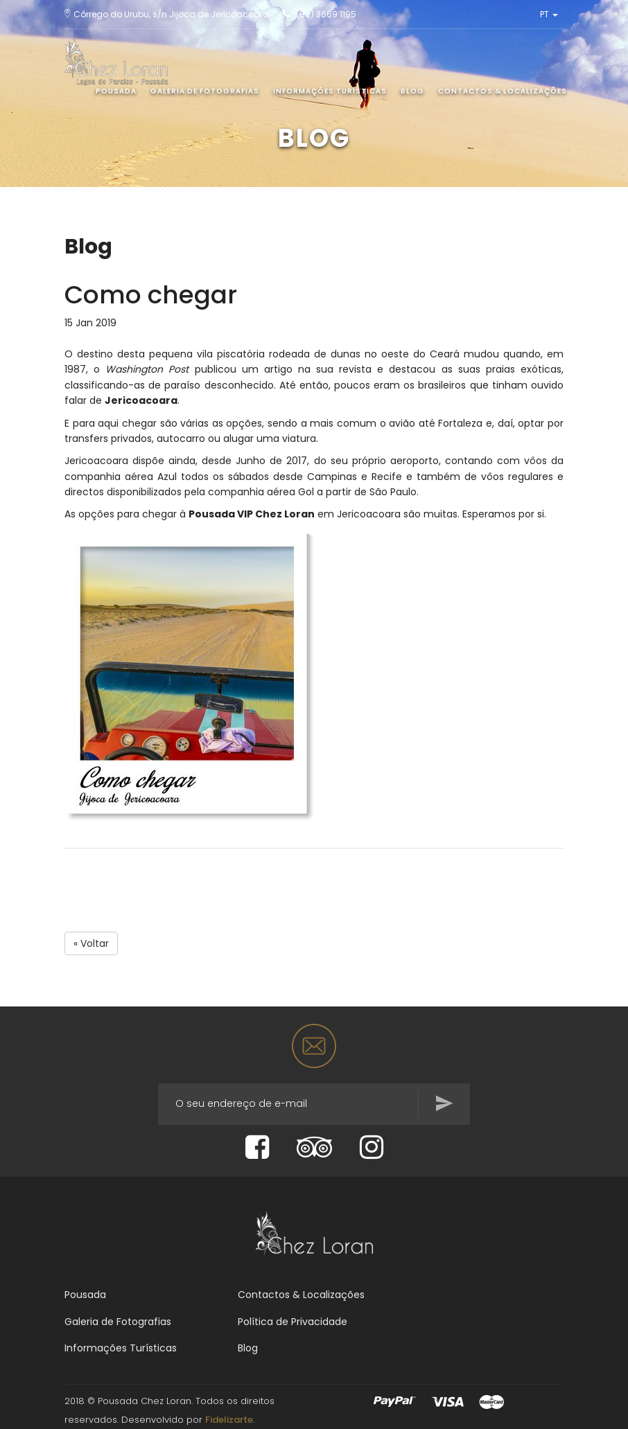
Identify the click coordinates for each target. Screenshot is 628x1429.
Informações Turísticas (330, 91)
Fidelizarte (229, 1419)
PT (549, 14)
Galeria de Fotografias (204, 91)
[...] (314, 1104)
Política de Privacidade (292, 1322)
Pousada (116, 91)
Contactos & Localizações (502, 91)
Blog (412, 91)
